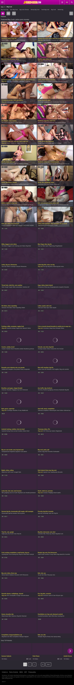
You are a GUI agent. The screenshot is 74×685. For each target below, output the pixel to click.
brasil (12, 348)
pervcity (40, 513)
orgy (43, 451)
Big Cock (53, 9)
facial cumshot (47, 81)
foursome (56, 184)
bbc (45, 533)
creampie (17, 102)
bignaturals (59, 431)
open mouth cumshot (43, 554)
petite (59, 492)
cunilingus (9, 410)
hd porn (58, 595)
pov (48, 307)
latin (3, 287)
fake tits (17, 163)
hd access (41, 122)
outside (32, 225)
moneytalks (13, 595)
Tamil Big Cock (45, 9)
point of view (52, 595)
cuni (18, 40)
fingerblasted (59, 246)
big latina (50, 266)
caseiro (4, 348)
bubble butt (26, 204)
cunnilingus (55, 81)
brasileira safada (19, 348)
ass (49, 472)
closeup (64, 122)
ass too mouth (13, 492)
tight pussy (22, 81)
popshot (62, 287)
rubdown (22, 163)
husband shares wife (18, 204)
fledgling (46, 61)
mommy (11, 163)
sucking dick (5, 554)
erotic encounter (14, 81)
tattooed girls (53, 410)
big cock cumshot (64, 369)
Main (2, 7)
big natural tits (61, 554)
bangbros (11, 369)
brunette (61, 81)
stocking (11, 61)
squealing (18, 307)
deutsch (25, 328)
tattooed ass (67, 410)
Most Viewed (8, 13)
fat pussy (50, 575)
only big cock (18, 246)
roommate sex (52, 163)
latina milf (48, 204)
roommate (59, 163)
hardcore (54, 143)
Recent (14, 13)
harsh (55, 492)
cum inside (26, 225)
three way (47, 287)
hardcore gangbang (48, 390)
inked (18, 143)
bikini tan (19, 61)
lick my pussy (21, 513)
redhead (59, 143)
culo (48, 184)
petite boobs (62, 40)
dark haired (58, 122)
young (16, 184)
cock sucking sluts (13, 554)
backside (62, 390)
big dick (66, 81)
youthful (21, 184)
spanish (46, 472)
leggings (14, 390)
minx (62, 266)
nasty (52, 225)
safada (8, 348)
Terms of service (13, 672)
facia (45, 307)
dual (14, 307)
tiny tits (19, 533)
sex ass (46, 163)
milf (9, 472)
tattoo (20, 122)
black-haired (5, 616)
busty (31, 204)
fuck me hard (14, 431)
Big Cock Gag (4, 9)
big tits (50, 61)
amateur (46, 492)
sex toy (40, 246)
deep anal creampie (18, 225)
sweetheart (5, 61)
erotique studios (42, 348)
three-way (40, 102)
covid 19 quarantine (7, 225)
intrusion (4, 307)
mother (51, 184)
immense (56, 390)
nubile (12, 184)
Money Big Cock (35, 9)
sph (50, 616)
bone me (55, 61)
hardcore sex (24, 143)
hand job (24, 616)
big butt (27, 636)
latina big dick (57, 266)
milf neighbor (56, 369)
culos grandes (10, 102)
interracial (40, 184)
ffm (8, 595)
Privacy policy (32, 672)
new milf (44, 369)
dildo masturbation (17, 287)
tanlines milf (26, 287)
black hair (4, 472)
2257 (25, 672)
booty (9, 122)
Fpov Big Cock (14, 9)
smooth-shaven (6, 184)
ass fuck (4, 266)
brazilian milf (5, 163)
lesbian (26, 163)
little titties (54, 616)
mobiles (20, 431)
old (45, 184)
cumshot (40, 81)
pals (47, 246)
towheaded (56, 102)
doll (8, 81)
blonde (64, 102)
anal (68, 40)
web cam (40, 307)
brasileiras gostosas (29, 348)
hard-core (52, 122)
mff (44, 431)
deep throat (53, 328)
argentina (12, 451)
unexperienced (5, 451)
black (53, 533)
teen (61, 102)
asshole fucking (6, 431)
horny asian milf (64, 204)
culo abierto (24, 451)
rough (49, 143)
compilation (16, 636)
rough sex (28, 81)
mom (12, 472)
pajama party (13, 40)
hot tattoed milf (55, 204)
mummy (4, 204)
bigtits (7, 40)
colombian (46, 328)
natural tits (13, 143)
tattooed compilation (43, 410)
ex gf (39, 575)
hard (28, 431)
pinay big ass (41, 204)
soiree (40, 451)
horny (43, 225)
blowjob (58, 328)
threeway (4, 122)
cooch (11, 533)
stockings (22, 40)
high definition (47, 40)
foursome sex (55, 40)
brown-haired (5, 575)
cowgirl (16, 122)
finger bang (52, 246)
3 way (19, 410)
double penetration (31, 492)
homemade (5, 513)
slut (43, 575)
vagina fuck (19, 328)
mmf (12, 122)
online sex (41, 163)
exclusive (46, 595)
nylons (53, 431)
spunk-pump (54, 472)
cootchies (44, 143)
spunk (54, 307)
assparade (27, 369)
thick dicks (26, 554)
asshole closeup (11, 328)
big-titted (9, 204)
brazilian (49, 369)
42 (43, 664)
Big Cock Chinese (24, 9)
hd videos (4, 246)
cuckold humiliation (43, 616)
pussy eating (57, 636)
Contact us (5, 672)
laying (24, 61)
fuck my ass (66, 163)
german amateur (13, 513)
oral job (61, 348)
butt (25, 102)
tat (58, 348)
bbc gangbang (5, 492)
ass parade (17, 369)
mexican (4, 390)
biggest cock (11, 246)
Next (48, 664)
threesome (23, 266)
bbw (44, 246)
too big (45, 266)
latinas (60, 61)
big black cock (21, 492)
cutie (15, 61)
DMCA (21, 672)
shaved (18, 266)
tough (39, 143)
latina (3, 40)
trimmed (46, 122)
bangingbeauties (48, 102)
